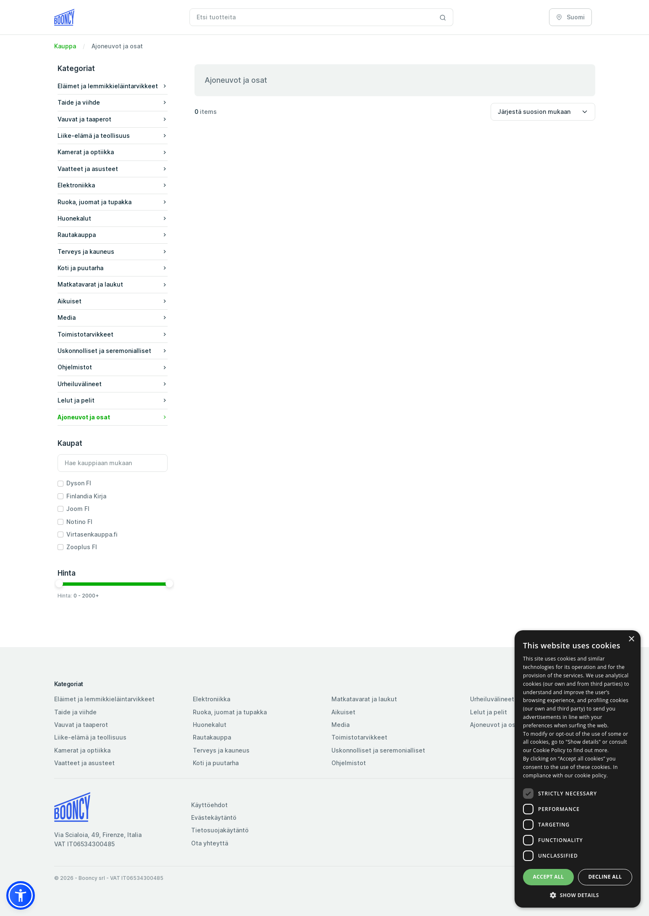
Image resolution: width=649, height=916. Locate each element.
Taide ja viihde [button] (113, 102)
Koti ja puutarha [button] (113, 267)
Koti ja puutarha (216, 762)
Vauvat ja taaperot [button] (113, 119)
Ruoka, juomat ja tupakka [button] (113, 201)
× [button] (631, 639)
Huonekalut (209, 724)
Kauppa (65, 46)
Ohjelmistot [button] (113, 367)
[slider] (59, 583)
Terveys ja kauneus (221, 750)
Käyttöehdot (209, 804)
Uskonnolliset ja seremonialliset (378, 750)
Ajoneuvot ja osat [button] (113, 417)
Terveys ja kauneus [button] (113, 251)
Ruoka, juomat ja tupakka (230, 712)
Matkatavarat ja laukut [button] (113, 284)
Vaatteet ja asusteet (84, 762)
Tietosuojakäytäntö (220, 830)
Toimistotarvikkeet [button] (113, 334)
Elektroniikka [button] (113, 185)
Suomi (570, 17)
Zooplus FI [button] (81, 546)
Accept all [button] (548, 876)
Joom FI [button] (77, 508)
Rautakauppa (212, 737)
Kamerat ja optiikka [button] (113, 151)
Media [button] (113, 317)
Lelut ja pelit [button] (113, 400)
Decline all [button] (605, 876)
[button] (113, 86)
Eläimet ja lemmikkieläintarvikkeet (104, 699)
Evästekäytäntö (213, 817)
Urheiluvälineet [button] (113, 383)
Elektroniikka (211, 699)
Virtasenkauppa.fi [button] (92, 534)
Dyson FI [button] (78, 483)
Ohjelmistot (348, 762)
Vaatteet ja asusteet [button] (113, 168)
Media (340, 724)
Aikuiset (343, 712)
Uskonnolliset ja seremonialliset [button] (113, 350)
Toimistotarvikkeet (359, 737)
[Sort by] (543, 112)
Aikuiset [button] (113, 301)
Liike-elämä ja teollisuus (90, 737)
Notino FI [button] (79, 521)
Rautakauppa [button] (113, 234)
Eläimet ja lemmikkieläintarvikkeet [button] (113, 85)
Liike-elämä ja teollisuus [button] (113, 135)
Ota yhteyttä (209, 843)
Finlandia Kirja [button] (86, 496)
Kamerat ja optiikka (82, 750)
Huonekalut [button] (113, 218)
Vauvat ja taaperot (81, 724)
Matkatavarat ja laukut (364, 699)
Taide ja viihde (75, 712)
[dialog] (578, 769)
